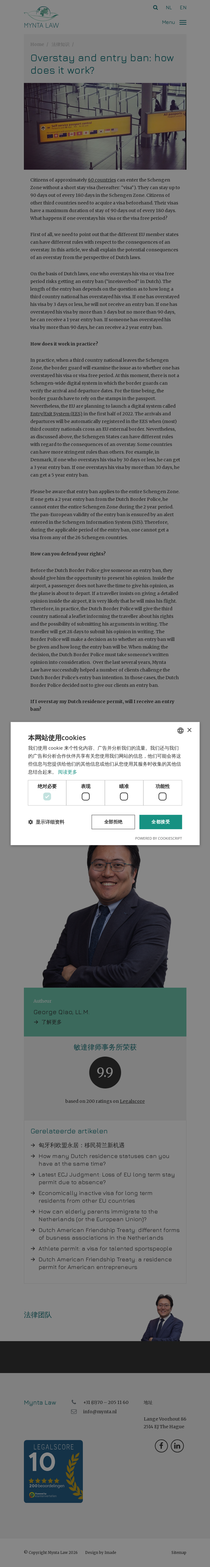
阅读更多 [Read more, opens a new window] (67, 772)
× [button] (189, 730)
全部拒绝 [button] (113, 822)
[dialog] (105, 783)
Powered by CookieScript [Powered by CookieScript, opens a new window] (158, 838)
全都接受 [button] (160, 822)
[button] (46, 822)
